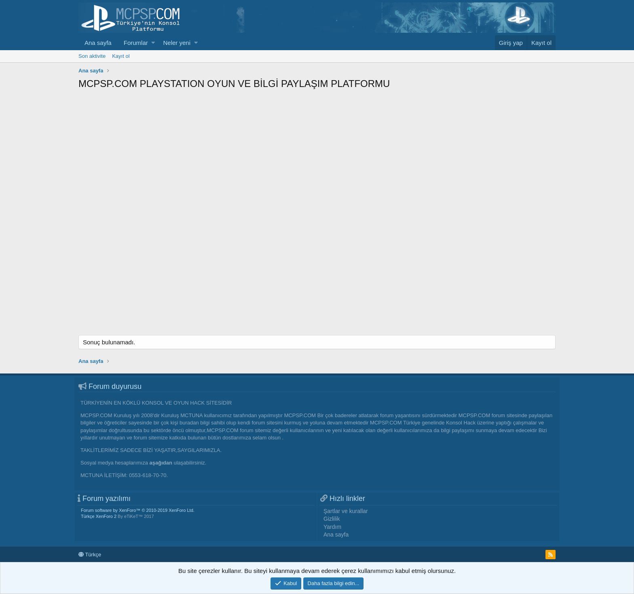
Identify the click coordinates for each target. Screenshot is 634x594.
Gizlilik (331, 519)
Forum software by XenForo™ (137, 510)
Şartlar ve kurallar (345, 511)
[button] (153, 42)
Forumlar (136, 42)
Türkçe (89, 555)
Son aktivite (92, 56)
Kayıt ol (120, 56)
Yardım (332, 527)
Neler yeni (176, 42)
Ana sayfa (98, 42)
